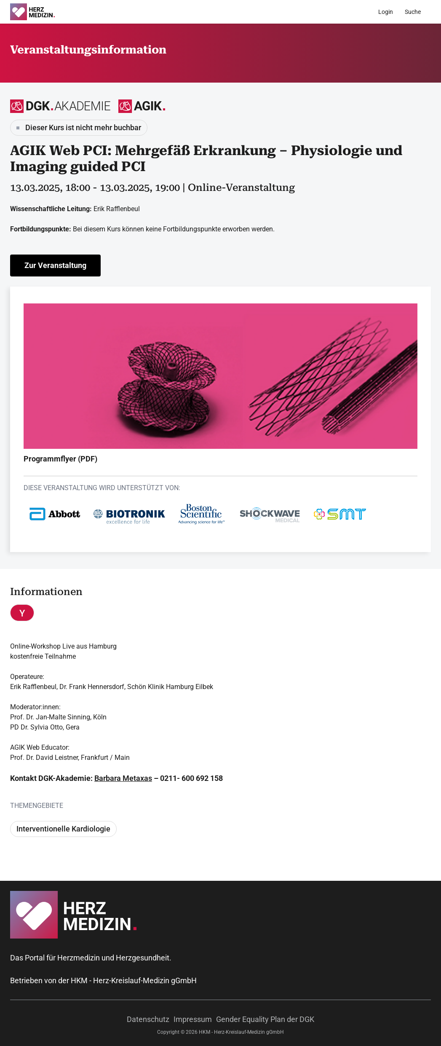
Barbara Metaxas (123, 778)
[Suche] (413, 11)
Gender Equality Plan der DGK (265, 1019)
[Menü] (432, 11)
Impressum (193, 1019)
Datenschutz (148, 1019)
